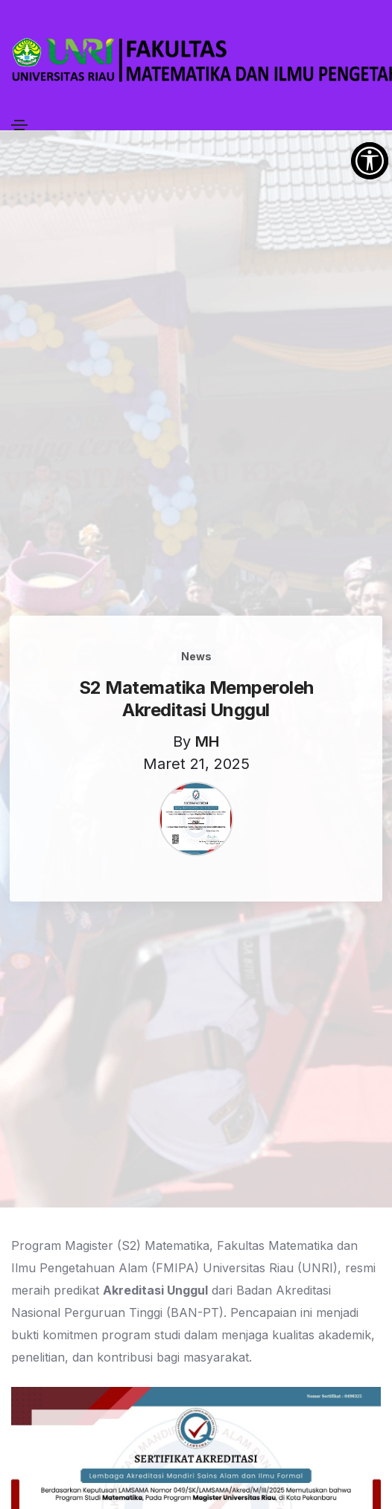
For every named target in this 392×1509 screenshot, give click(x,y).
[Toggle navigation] (19, 125)
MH (207, 741)
